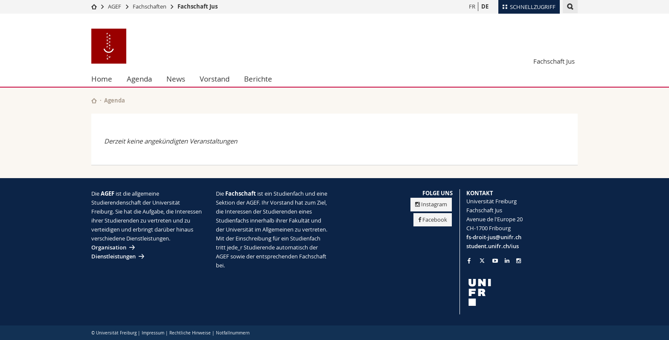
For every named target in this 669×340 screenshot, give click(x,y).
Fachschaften (149, 6)
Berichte (258, 79)
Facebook (432, 219)
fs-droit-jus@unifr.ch (493, 237)
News (175, 79)
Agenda (139, 79)
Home (101, 79)
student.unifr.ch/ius (492, 246)
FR (472, 6)
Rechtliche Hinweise (190, 333)
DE (485, 6)
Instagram (431, 204)
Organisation (108, 247)
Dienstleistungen (113, 256)
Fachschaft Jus (197, 6)
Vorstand (215, 79)
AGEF (114, 6)
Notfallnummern (233, 333)
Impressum (153, 333)
